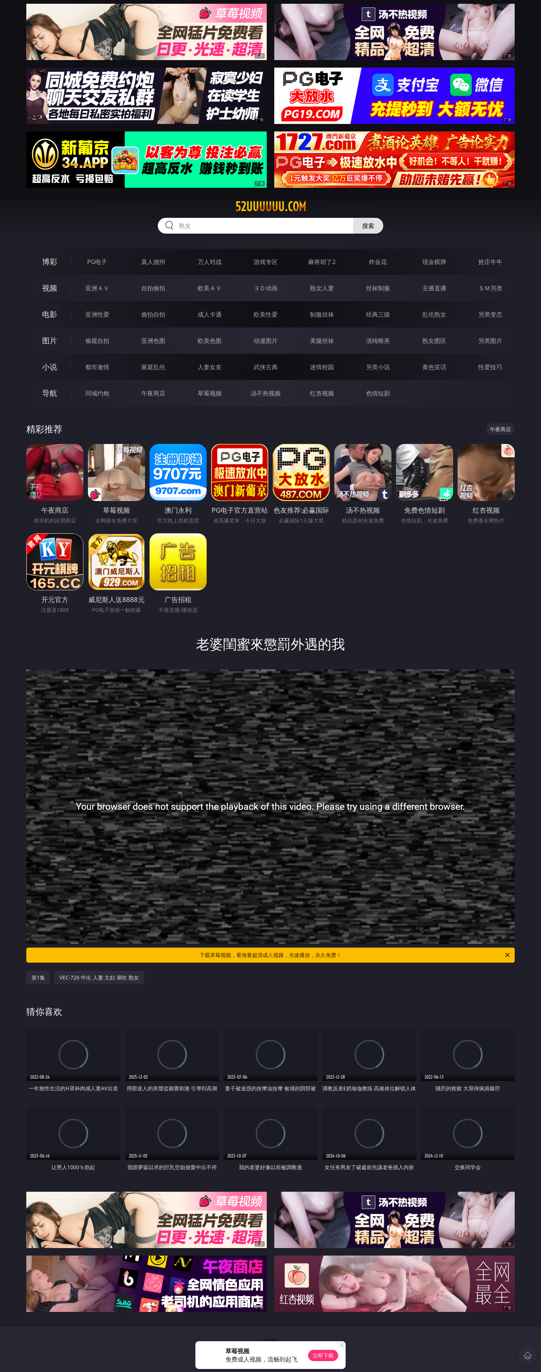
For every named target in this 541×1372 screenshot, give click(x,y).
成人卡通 (210, 314)
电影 (49, 314)
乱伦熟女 (434, 314)
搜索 (368, 226)
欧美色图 (210, 341)
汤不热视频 (266, 393)
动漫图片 (266, 341)
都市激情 (97, 367)
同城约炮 (97, 393)
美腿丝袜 (322, 341)
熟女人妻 (322, 288)
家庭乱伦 (153, 367)
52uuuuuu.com (270, 206)
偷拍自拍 (153, 314)
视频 (49, 288)
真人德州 (153, 262)
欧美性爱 (266, 314)
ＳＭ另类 (490, 288)
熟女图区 (434, 341)
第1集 (38, 977)
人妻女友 (210, 367)
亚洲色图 (153, 341)
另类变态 (490, 314)
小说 (49, 367)
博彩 (49, 262)
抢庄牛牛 (490, 262)
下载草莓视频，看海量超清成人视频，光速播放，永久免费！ (355, 955)
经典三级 (378, 314)
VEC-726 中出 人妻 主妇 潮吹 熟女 (99, 977)
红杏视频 (322, 393)
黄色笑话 (434, 367)
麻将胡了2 (321, 262)
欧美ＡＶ (210, 288)
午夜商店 (153, 393)
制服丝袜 (322, 314)
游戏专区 (266, 262)
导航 (49, 393)
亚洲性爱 (97, 314)
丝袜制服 (378, 288)
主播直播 (434, 288)
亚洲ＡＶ (97, 288)
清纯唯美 (378, 341)
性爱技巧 (490, 367)
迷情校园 (322, 367)
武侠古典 (266, 367)
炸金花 (378, 262)
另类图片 (490, 341)
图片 (49, 340)
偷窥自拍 (97, 341)
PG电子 (97, 262)
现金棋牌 (434, 262)
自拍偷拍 (153, 288)
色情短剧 (378, 393)
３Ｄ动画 (266, 288)
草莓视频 (210, 393)
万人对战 (210, 262)
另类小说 (378, 367)
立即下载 (323, 1355)
